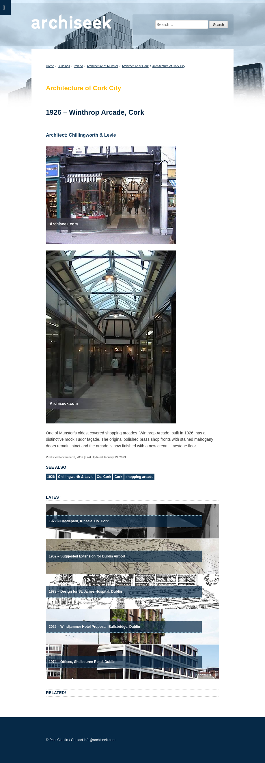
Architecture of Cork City (168, 66)
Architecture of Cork (135, 66)
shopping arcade (139, 477)
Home (50, 66)
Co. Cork (104, 477)
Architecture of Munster (102, 66)
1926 (51, 477)
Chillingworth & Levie (76, 477)
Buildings (64, 66)
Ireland (78, 66)
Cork (118, 477)
